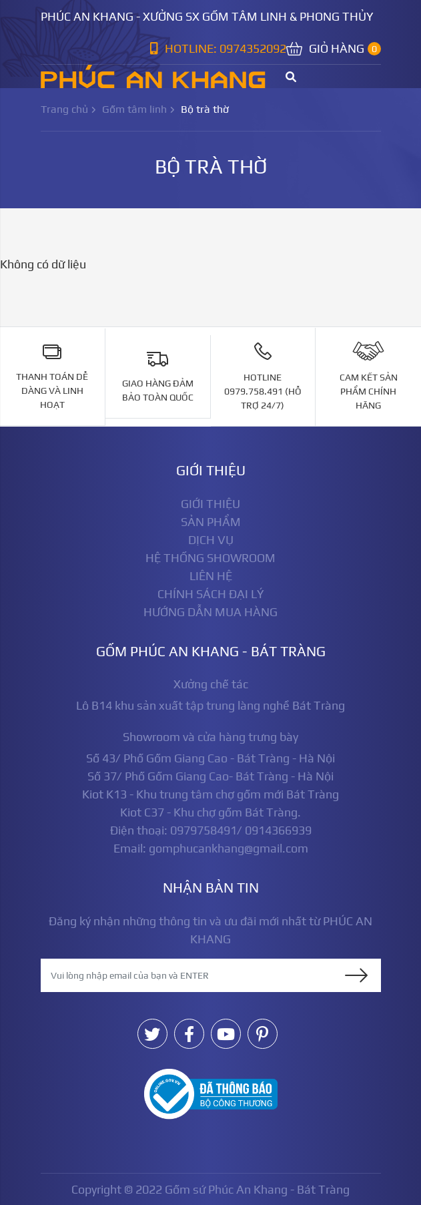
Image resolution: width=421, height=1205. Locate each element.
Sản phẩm (211, 522)
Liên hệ (210, 576)
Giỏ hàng (333, 48)
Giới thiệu (210, 504)
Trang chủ (64, 109)
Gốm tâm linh (134, 109)
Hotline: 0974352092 (218, 48)
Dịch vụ (211, 540)
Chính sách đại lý (210, 594)
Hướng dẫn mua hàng (210, 612)
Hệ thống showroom (210, 558)
